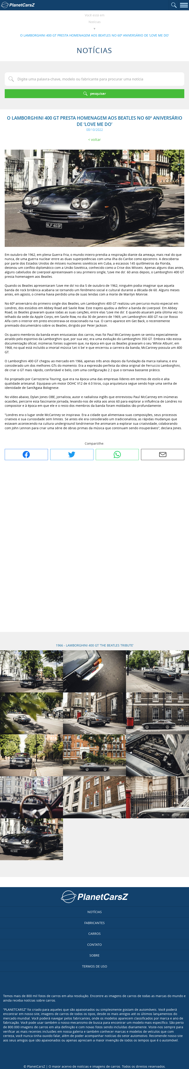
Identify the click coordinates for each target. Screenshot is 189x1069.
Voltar (96, 139)
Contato (94, 944)
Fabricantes (94, 923)
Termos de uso (94, 966)
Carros (94, 933)
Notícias (95, 22)
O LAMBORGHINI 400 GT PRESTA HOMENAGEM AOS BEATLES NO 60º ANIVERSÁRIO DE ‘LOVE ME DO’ (94, 35)
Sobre (94, 955)
